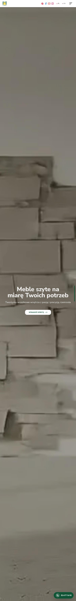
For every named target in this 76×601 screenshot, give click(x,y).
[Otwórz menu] (70, 3)
